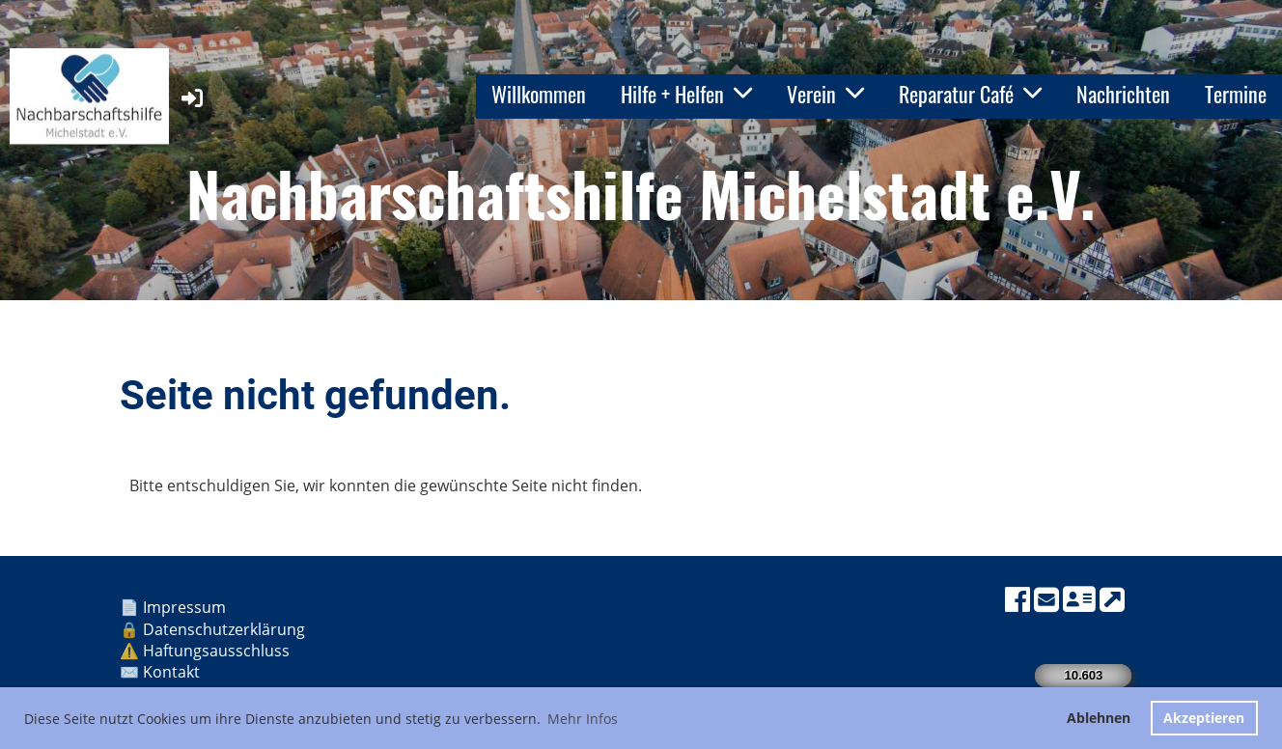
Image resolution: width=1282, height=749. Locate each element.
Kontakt (173, 671)
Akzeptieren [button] (1203, 717)
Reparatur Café (970, 93)
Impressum (186, 607)
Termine (1236, 93)
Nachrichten (1123, 93)
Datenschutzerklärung (224, 629)
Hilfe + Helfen (686, 93)
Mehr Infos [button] (582, 718)
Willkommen (538, 93)
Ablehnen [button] (1098, 717)
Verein (825, 93)
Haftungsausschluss (218, 650)
